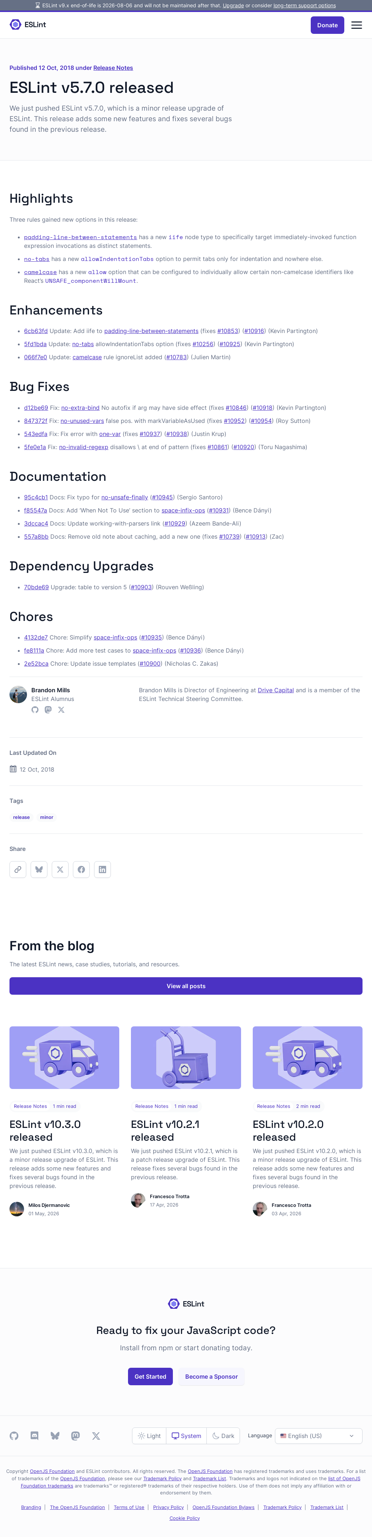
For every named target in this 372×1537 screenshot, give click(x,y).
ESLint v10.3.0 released (45, 1131)
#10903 (141, 587)
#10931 (219, 510)
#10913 (256, 536)
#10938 (176, 433)
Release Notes (113, 67)
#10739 (229, 536)
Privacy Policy (168, 1507)
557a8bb (36, 536)
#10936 (190, 650)
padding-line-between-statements (151, 330)
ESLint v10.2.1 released (165, 1131)
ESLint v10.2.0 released (288, 1131)
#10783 (176, 357)
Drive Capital (276, 690)
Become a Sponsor (211, 1376)
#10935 (151, 637)
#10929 (174, 523)
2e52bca (36, 663)
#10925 (230, 344)
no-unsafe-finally (124, 497)
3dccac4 (36, 523)
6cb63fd (36, 330)
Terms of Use (129, 1507)
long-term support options (305, 5)
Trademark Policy (162, 1478)
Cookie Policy (185, 1518)
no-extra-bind (80, 407)
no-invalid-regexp (83, 447)
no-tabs (83, 344)
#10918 (262, 407)
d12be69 (36, 407)
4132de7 (36, 637)
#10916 (254, 330)
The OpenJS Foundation (77, 1507)
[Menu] (356, 25)
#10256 (203, 344)
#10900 (150, 663)
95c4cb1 (36, 497)
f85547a (35, 510)
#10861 (217, 447)
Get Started (150, 1376)
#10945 (162, 497)
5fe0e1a (35, 447)
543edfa (35, 433)
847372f (35, 420)
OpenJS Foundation (52, 1471)
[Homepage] (27, 24)
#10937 (150, 433)
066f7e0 (35, 357)
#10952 (234, 420)
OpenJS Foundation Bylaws (224, 1507)
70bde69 (36, 587)
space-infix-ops (183, 510)
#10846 (236, 407)
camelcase (87, 357)
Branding (31, 1507)
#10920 (243, 447)
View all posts (186, 986)
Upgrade (233, 5)
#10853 (227, 330)
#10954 (261, 420)
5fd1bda (35, 344)
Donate (327, 25)
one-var (110, 433)
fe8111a (34, 650)
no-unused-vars (82, 420)
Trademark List (209, 1478)
